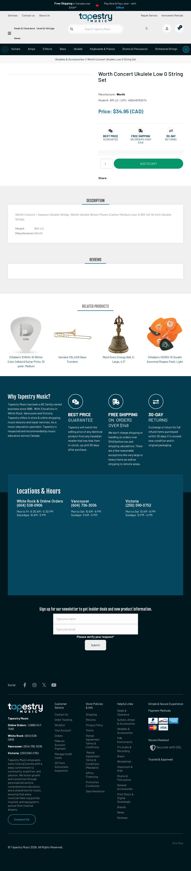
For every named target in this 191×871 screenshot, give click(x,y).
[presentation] (5, 49)
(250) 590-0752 (23, 753)
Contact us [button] (28, 15)
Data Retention (95, 791)
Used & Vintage (45, 28)
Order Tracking (63, 719)
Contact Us (21, 819)
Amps (31, 49)
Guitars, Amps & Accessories (126, 721)
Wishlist (60, 725)
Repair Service (149, 15)
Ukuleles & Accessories (69, 59)
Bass (63, 49)
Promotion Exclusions (92, 783)
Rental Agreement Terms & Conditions (93, 741)
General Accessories (125, 786)
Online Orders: (17, 725)
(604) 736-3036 (25, 746)
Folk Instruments (124, 739)
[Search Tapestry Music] (95, 29)
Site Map (177, 843)
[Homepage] (95, 17)
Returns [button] (171, 139)
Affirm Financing (92, 774)
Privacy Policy (94, 725)
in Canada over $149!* (72, 5)
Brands (121, 807)
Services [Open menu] (13, 15)
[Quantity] (106, 164)
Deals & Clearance (24, 28)
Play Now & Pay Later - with (120, 5)
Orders (59, 735)
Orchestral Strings (166, 49)
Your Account (63, 730)
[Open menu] (9, 33)
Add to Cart (148, 163)
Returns (91, 719)
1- (28, 725)
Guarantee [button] (110, 139)
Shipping (91, 714)
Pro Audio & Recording (124, 748)
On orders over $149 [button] (140, 141)
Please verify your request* (95, 636)
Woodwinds (124, 761)
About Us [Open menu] (44, 15)
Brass (120, 756)
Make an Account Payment (60, 744)
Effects (47, 49)
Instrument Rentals (172, 15)
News (17, 38)
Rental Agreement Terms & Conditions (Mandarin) (93, 760)
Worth (121, 94)
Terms (90, 730)
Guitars (15, 49)
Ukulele (77, 49)
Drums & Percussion (135, 49)
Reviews (122, 817)
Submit (95, 645)
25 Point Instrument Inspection (61, 766)
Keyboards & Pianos (102, 49)
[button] (110, 136)
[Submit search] (71, 29)
